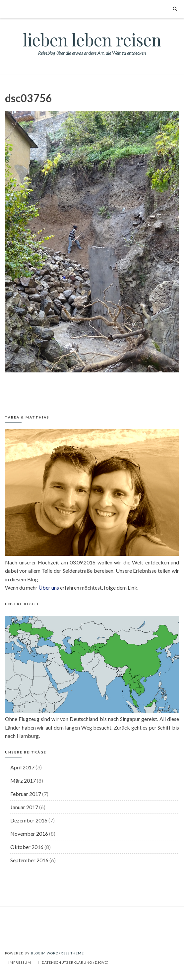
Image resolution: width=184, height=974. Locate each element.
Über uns (48, 587)
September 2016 (29, 860)
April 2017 (22, 767)
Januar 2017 (24, 807)
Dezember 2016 (28, 820)
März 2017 (23, 780)
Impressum (19, 962)
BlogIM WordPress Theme (57, 953)
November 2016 (29, 833)
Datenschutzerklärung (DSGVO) (75, 962)
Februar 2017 (25, 794)
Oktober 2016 (26, 847)
